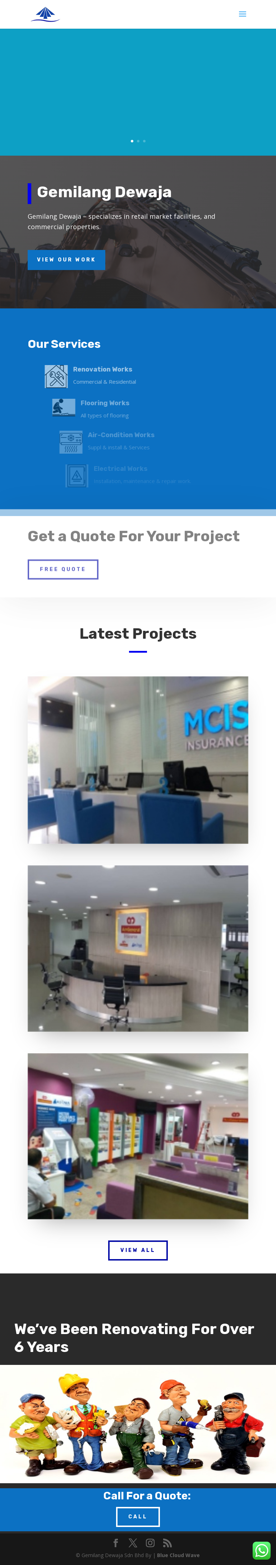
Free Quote (63, 560)
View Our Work (66, 260)
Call (138, 1517)
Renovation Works (184, 66)
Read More (171, 133)
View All (138, 1250)
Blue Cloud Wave (178, 1555)
